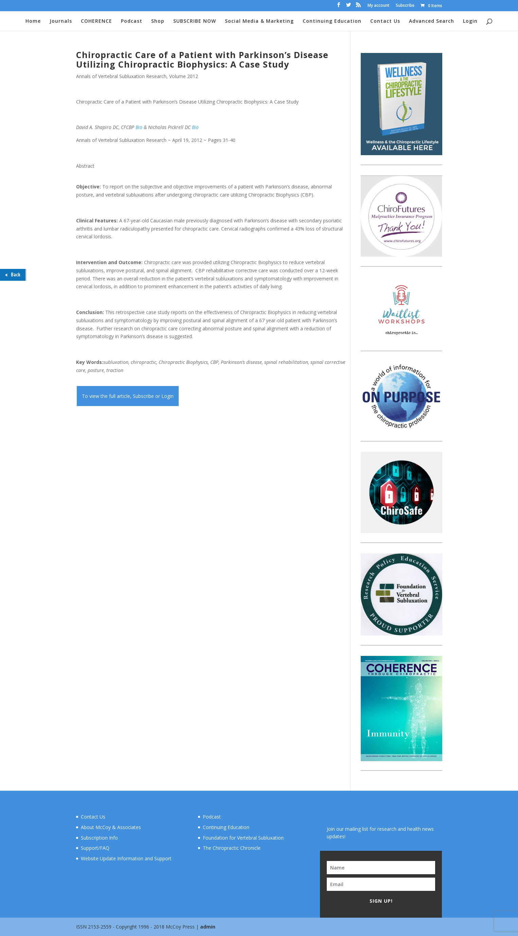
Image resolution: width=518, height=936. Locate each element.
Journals (61, 21)
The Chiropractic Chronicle (232, 848)
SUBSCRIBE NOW (194, 21)
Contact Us (385, 21)
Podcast (131, 21)
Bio (139, 127)
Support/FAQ (95, 848)
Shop (157, 21)
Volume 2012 (183, 76)
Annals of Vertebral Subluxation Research (121, 76)
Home (33, 21)
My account (379, 5)
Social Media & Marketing (259, 21)
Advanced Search (431, 21)
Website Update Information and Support (126, 858)
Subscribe (405, 5)
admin (207, 926)
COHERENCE (96, 21)
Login (470, 21)
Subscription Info (99, 837)
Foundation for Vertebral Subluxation (243, 837)
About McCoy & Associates (111, 827)
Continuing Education (332, 21)
